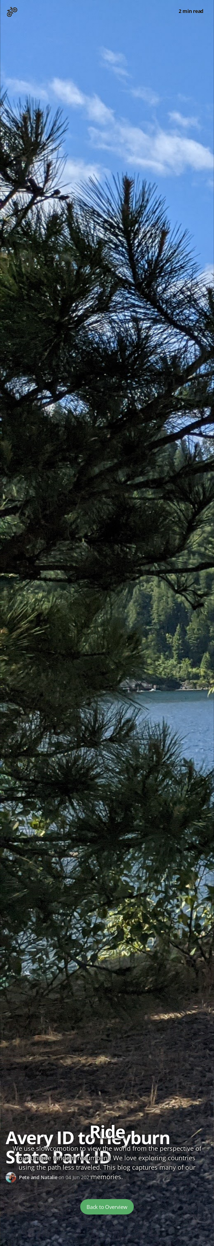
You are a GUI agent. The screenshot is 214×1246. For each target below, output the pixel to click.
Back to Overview (107, 1206)
